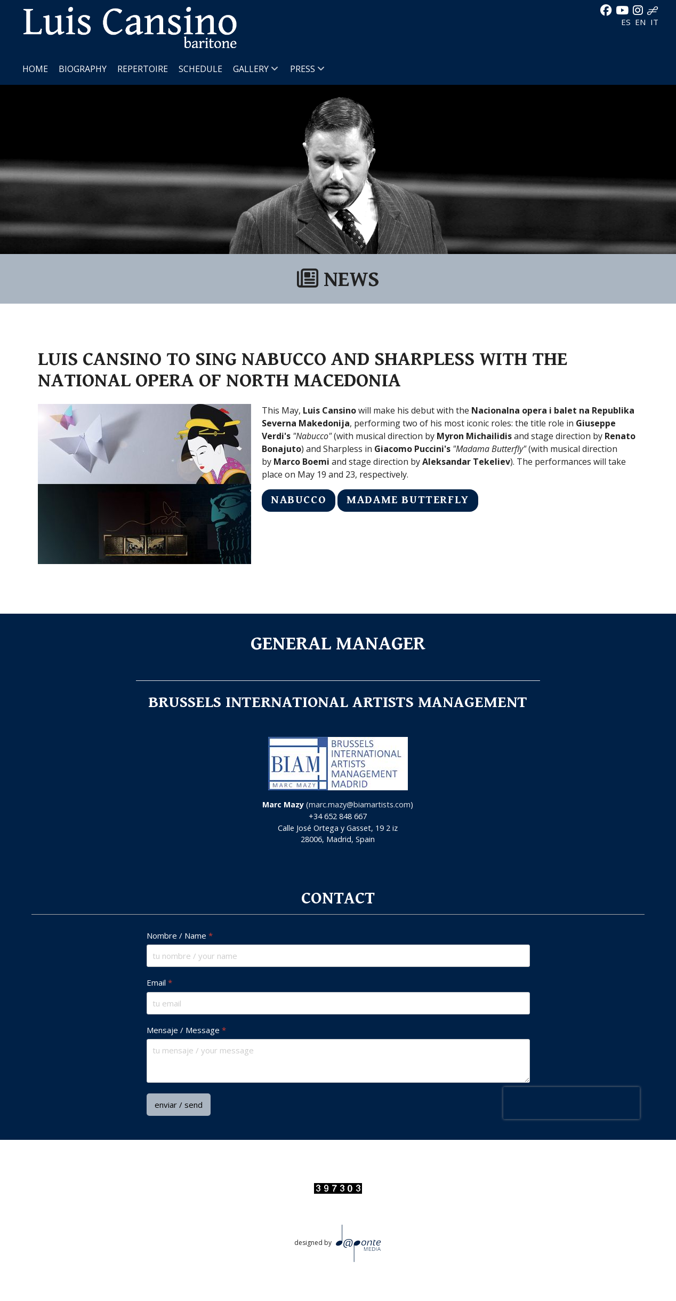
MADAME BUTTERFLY (408, 500)
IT (654, 22)
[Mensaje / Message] (338, 1061)
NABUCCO (298, 500)
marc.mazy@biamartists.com (360, 804)
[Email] (338, 1002)
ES (627, 22)
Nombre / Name (180, 936)
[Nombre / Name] (338, 956)
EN (641, 22)
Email (159, 983)
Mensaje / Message (186, 1030)
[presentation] (571, 1103)
